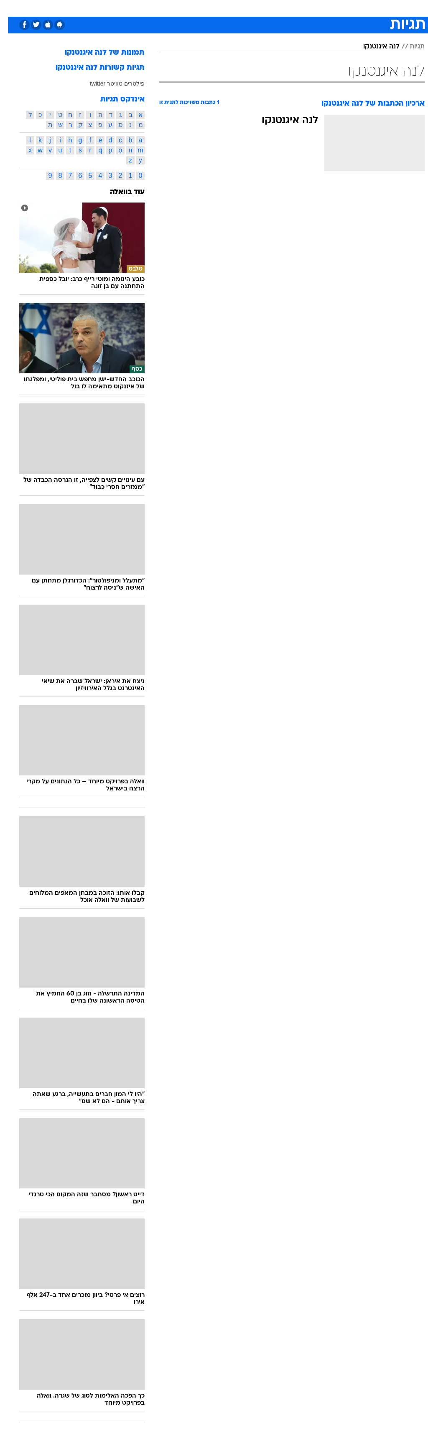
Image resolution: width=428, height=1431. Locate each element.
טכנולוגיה (150, 7)
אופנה (122, 7)
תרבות (295, 7)
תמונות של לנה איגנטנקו (97, 52)
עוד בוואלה (119, 192)
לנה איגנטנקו (373, 46)
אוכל (229, 7)
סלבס (271, 7)
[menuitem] (316, 8)
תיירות (178, 7)
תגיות (409, 46)
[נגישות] (11, 8)
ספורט (321, 7)
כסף (250, 7)
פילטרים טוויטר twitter (109, 83)
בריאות (205, 7)
